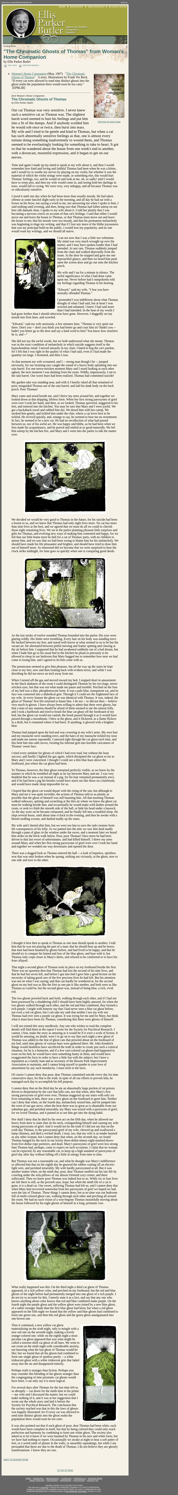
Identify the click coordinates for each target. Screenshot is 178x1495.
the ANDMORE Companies (76, 1491)
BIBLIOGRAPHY (96, 6)
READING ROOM (117, 6)
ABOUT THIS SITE (37, 1480)
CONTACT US (92, 1480)
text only (12, 65)
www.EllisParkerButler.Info (21, 3)
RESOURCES (65, 1480)
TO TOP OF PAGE (65, 1470)
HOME (62, 6)
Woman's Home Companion (29, 73)
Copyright (44, 1487)
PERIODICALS (80, 1478)
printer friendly (31, 65)
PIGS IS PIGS (79, 1480)
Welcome (5, 3)
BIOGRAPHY (76, 6)
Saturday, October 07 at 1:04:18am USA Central (64, 1485)
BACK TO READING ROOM (16, 1460)
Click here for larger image (109, 122)
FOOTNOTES (52, 1480)
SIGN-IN (124, 3)
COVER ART (67, 1478)
